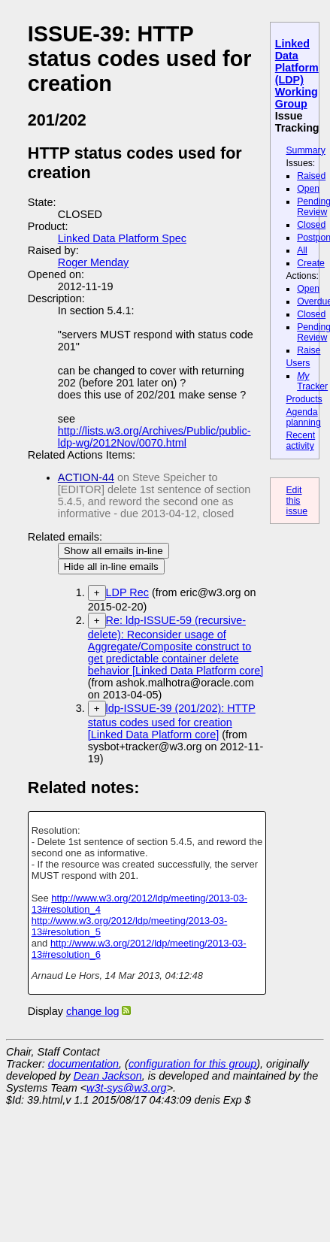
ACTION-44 (86, 477)
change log (92, 1011)
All (302, 250)
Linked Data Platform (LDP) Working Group (297, 74)
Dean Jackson (108, 1076)
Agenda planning (303, 417)
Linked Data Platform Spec (122, 238)
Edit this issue (296, 500)
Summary (305, 150)
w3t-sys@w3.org (126, 1088)
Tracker (312, 381)
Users (298, 363)
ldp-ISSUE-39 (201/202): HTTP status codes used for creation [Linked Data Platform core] (172, 721)
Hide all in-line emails (111, 566)
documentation (83, 1064)
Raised (311, 176)
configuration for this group (192, 1064)
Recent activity (300, 440)
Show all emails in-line (113, 550)
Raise (308, 350)
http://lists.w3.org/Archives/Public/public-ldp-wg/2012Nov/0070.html (154, 437)
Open (308, 188)
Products (304, 399)
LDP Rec (127, 592)
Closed (311, 225)
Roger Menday (93, 262)
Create (311, 263)
